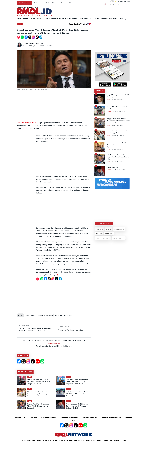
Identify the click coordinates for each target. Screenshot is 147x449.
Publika (109, 111)
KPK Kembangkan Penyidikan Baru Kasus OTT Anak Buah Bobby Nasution (59, 3)
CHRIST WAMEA (30, 315)
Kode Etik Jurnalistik (89, 418)
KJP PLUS (99, 234)
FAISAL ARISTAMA (37, 44)
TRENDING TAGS (104, 223)
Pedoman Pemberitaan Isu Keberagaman (116, 418)
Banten (81, 440)
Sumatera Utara (34, 440)
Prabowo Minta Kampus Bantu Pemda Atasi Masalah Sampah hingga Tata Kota (35, 330)
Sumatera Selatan (60, 440)
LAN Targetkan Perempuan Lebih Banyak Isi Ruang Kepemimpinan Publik (77, 382)
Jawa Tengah (102, 440)
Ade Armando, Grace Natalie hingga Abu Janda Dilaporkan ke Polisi (118, 157)
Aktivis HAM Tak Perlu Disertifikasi (70, 330)
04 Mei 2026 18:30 (117, 161)
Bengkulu (47, 440)
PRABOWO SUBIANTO (103, 238)
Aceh (23, 440)
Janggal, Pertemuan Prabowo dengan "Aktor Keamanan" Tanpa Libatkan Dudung (118, 121)
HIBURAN (104, 19)
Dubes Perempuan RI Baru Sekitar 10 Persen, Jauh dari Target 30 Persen (38, 382)
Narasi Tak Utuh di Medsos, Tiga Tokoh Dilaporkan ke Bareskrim (38, 406)
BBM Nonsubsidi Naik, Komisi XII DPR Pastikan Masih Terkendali (77, 394)
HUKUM (68, 19)
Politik (20, 24)
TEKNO (45, 19)
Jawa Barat (90, 440)
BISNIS (39, 19)
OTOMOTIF (113, 19)
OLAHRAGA (84, 19)
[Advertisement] (54, 106)
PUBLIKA (75, 19)
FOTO (121, 19)
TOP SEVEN (100, 91)
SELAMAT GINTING (118, 238)
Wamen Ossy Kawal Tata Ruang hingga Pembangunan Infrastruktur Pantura (39, 394)
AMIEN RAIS (99, 229)
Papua (123, 440)
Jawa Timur (114, 440)
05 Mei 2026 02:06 (118, 99)
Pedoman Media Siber (49, 418)
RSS (73, 420)
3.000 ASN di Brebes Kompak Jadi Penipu (117, 108)
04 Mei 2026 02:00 (119, 111)
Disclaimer (33, 418)
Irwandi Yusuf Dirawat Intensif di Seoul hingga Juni (117, 132)
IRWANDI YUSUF (119, 229)
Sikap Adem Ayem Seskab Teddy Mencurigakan (118, 96)
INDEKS (25, 19)
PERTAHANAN (95, 19)
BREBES (108, 229)
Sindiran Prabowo (112, 167)
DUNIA (61, 19)
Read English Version (78, 24)
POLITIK (32, 19)
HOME (19, 19)
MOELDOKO (68, 315)
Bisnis (108, 149)
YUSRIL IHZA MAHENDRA (45, 315)
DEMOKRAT (58, 315)
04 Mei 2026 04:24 (118, 135)
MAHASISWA (108, 234)
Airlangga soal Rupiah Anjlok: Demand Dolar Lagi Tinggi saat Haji (117, 145)
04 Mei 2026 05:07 (119, 170)
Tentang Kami (20, 418)
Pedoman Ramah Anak (69, 418)
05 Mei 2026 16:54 (117, 149)
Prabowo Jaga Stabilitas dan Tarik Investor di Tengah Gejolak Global (77, 406)
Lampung (73, 440)
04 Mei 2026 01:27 (118, 125)
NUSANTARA (53, 19)
